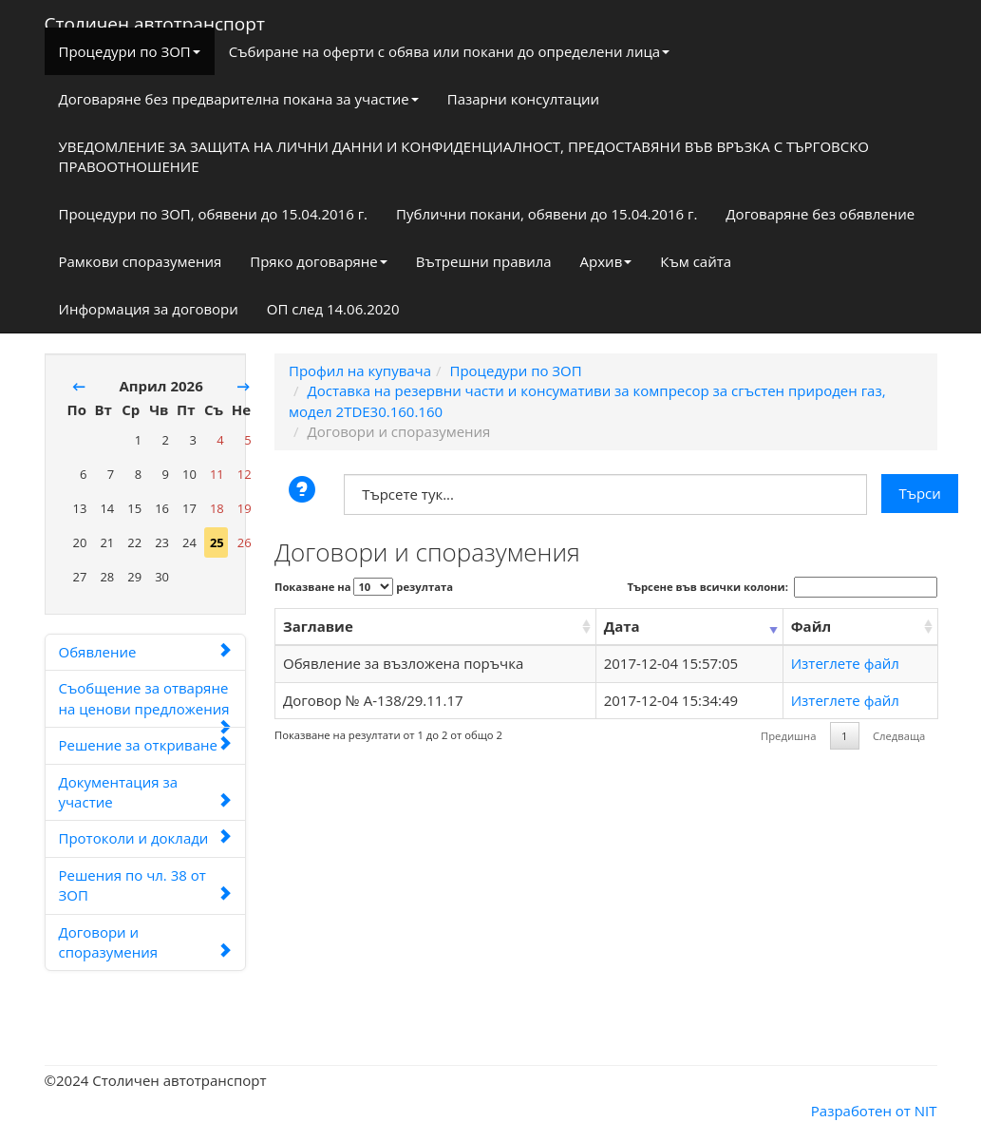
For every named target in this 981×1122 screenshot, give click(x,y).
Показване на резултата (363, 587)
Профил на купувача (360, 370)
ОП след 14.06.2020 (333, 308)
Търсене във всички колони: (782, 587)
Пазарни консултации (523, 98)
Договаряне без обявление (820, 213)
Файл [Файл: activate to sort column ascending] (811, 626)
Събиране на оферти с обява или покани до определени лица (449, 51)
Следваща (899, 736)
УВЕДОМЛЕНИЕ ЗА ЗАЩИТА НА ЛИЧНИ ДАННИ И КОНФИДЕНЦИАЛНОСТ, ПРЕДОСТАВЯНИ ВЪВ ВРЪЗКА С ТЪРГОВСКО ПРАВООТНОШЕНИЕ (464, 156)
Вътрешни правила (484, 261)
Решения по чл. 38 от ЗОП (146, 884)
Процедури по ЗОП (129, 51)
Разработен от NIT (874, 1110)
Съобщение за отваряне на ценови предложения (146, 703)
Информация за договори (148, 308)
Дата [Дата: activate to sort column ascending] (622, 626)
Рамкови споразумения (140, 261)
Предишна (788, 736)
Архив (606, 261)
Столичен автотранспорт (155, 20)
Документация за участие (146, 791)
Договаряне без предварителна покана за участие (239, 98)
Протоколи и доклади (146, 837)
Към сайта (695, 261)
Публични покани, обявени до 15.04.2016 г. (546, 213)
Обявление (146, 651)
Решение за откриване (146, 744)
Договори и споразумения (146, 941)
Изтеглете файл (845, 663)
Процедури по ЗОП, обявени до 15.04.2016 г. (213, 213)
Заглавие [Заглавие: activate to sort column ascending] (318, 626)
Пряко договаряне (318, 261)
